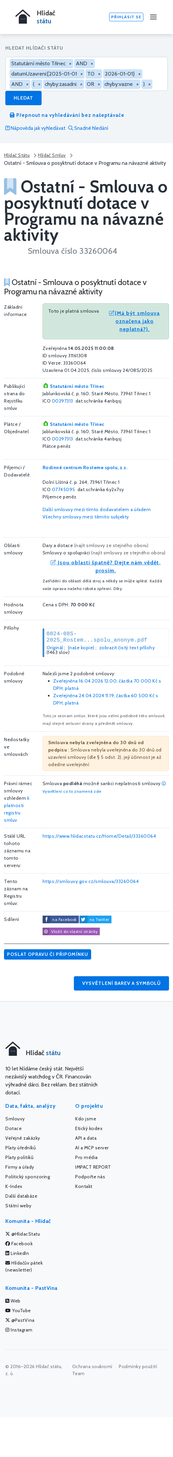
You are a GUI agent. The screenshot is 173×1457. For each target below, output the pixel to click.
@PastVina (20, 1320)
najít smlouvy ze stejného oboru (111, 545)
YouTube (18, 1310)
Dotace (13, 1128)
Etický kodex (88, 1128)
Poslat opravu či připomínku (47, 954)
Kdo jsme (85, 1119)
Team (78, 1373)
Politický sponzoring (27, 1177)
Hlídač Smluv (52, 155)
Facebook (19, 1244)
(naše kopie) (81, 648)
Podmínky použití (138, 1366)
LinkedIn (17, 1253)
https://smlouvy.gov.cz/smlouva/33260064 (91, 881)
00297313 (62, 401)
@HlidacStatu (22, 1234)
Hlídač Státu (17, 155)
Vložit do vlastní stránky (70, 931)
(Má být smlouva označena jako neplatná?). (134, 321)
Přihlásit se (126, 16)
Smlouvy (15, 1119)
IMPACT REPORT (93, 1167)
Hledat (23, 98)
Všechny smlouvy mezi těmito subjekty (86, 517)
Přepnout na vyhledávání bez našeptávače (67, 115)
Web (13, 1301)
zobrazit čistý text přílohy (127, 648)
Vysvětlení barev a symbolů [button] (121, 983)
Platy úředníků (20, 1148)
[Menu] (153, 17)
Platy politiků (19, 1157)
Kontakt (83, 1186)
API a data (85, 1138)
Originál (55, 648)
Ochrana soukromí (92, 1366)
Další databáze (21, 1196)
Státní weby (18, 1206)
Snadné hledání (88, 128)
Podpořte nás (90, 1177)
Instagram (19, 1330)
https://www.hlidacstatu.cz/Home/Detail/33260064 (99, 836)
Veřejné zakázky (22, 1138)
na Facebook (64, 919)
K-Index (14, 1186)
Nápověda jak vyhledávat (35, 128)
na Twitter (99, 919)
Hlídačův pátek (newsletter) (24, 1266)
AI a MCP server (92, 1148)
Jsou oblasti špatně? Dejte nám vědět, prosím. (106, 566)
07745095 (63, 489)
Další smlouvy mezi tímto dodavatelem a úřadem (97, 509)
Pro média (86, 1157)
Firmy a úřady (19, 1167)
